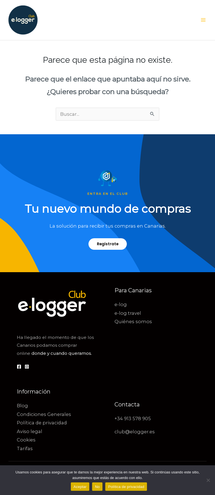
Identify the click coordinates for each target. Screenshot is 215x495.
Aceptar (80, 487)
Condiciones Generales (44, 414)
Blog (22, 405)
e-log (120, 304)
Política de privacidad (42, 422)
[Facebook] (19, 366)
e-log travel (127, 313)
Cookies (26, 440)
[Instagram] (27, 366)
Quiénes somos (133, 321)
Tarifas (25, 448)
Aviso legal (29, 431)
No (97, 487)
